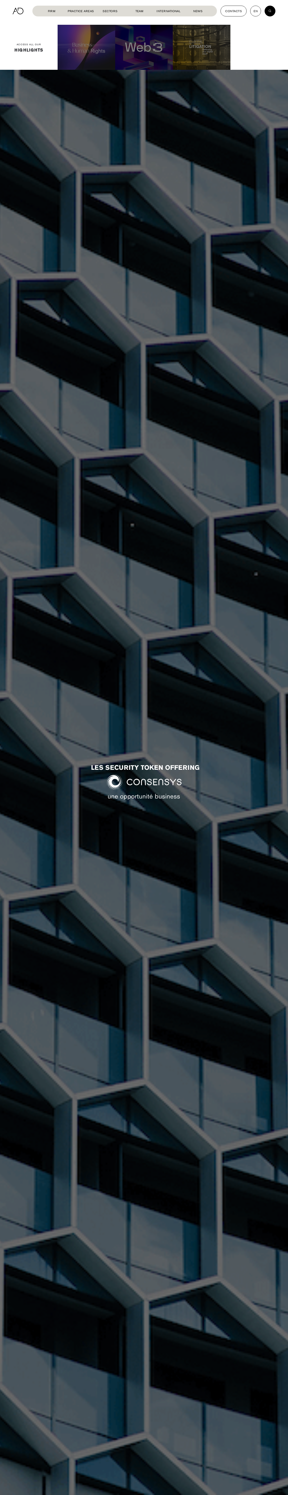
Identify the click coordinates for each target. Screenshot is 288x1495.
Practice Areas (81, 11)
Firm (52, 11)
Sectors (110, 11)
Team (139, 11)
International (168, 11)
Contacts (233, 11)
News (198, 11)
